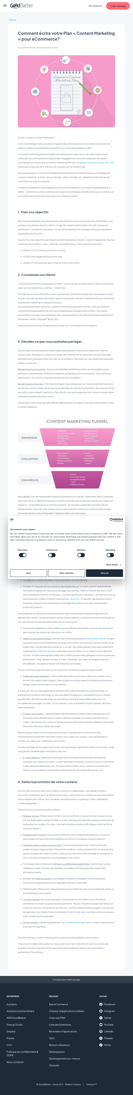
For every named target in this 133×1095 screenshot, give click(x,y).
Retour (13, 19)
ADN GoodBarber (16, 1017)
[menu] (5, 6)
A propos (12, 1004)
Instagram (107, 1011)
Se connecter (95, 5)
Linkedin (106, 1031)
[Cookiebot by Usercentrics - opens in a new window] (111, 520)
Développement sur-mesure (64, 1058)
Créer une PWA (57, 1017)
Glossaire (54, 1065)
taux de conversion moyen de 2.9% (96, 162)
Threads (106, 1038)
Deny (28, 573)
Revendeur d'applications (63, 1031)
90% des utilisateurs (47, 651)
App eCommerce (58, 1004)
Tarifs (52, 1038)
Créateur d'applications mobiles (66, 1011)
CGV (9, 1044)
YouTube (106, 1024)
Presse (10, 1038)
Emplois (11, 1031)
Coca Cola (74, 598)
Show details (112, 565)
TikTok (105, 1045)
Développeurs (57, 1051)
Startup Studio (15, 1024)
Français (92, 1084)
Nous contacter (15, 1062)
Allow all (104, 573)
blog (61, 628)
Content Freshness (75, 922)
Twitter (105, 1017)
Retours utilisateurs (59, 1044)
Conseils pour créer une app (66, 979)
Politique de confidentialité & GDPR (22, 1053)
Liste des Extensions (60, 1024)
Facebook (107, 1004)
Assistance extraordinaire (20, 1011)
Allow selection (66, 573)
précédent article (96, 638)
